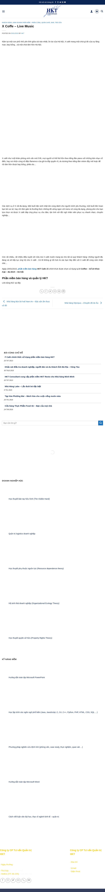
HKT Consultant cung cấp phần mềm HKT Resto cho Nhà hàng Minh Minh (39, 377)
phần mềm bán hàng (27, 269)
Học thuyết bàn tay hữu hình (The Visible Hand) (29, 499)
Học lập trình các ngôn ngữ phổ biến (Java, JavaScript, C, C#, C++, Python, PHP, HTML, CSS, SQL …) (53, 712)
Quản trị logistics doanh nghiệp (22, 534)
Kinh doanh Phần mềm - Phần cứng (27, 22)
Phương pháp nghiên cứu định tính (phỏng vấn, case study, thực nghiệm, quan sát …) (46, 747)
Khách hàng (7, 22)
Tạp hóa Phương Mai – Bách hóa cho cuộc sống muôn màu (33, 396)
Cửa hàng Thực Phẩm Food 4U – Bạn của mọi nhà (28, 406)
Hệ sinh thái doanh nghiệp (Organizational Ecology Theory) (34, 603)
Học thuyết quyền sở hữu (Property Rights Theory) (30, 638)
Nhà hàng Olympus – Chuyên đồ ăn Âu (84, 303)
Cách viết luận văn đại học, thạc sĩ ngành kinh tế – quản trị (34, 817)
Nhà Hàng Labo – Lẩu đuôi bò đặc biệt (23, 386)
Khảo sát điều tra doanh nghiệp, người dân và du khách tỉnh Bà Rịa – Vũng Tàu (42, 367)
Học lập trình (40, 862)
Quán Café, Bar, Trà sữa (51, 22)
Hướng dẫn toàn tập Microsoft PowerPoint (27, 678)
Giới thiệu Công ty (60, 859)
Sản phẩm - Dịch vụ (43, 859)
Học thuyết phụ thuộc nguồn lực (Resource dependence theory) (36, 568)
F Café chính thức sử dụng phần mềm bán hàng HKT (29, 357)
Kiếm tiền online (41, 865)
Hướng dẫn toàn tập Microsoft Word (24, 782)
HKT (22, 33)
